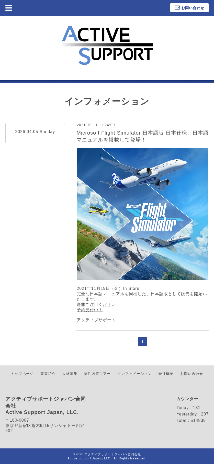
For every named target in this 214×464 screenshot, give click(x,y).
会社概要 (166, 374)
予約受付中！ (90, 310)
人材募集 (69, 374)
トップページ (22, 374)
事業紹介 (48, 374)
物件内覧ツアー (97, 374)
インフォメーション (134, 374)
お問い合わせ (191, 374)
